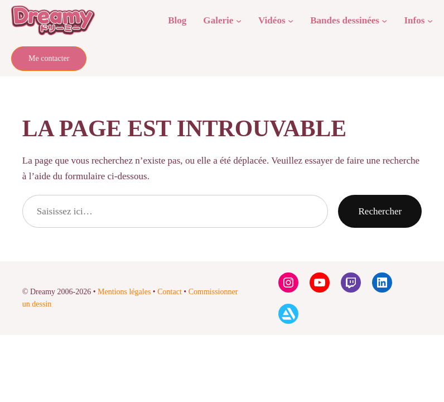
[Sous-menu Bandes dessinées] (384, 20)
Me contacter (48, 58)
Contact (169, 292)
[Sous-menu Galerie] (239, 20)
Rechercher (380, 211)
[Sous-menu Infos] (430, 20)
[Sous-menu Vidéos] (290, 20)
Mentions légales (124, 292)
